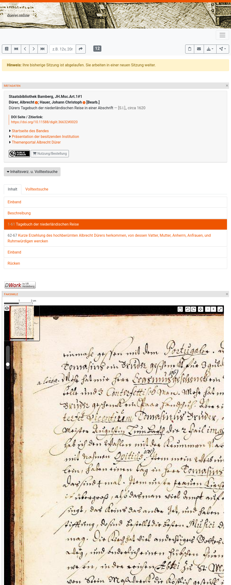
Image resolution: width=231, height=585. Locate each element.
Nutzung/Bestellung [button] (50, 153)
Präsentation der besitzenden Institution (45, 136)
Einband (14, 202)
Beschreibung (19, 213)
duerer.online (18, 15)
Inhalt (12, 189)
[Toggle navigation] (222, 35)
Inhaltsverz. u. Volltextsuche (32, 171)
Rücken (14, 263)
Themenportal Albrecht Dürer (36, 142)
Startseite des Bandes (30, 131)
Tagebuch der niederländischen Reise (43, 224)
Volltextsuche (36, 189)
